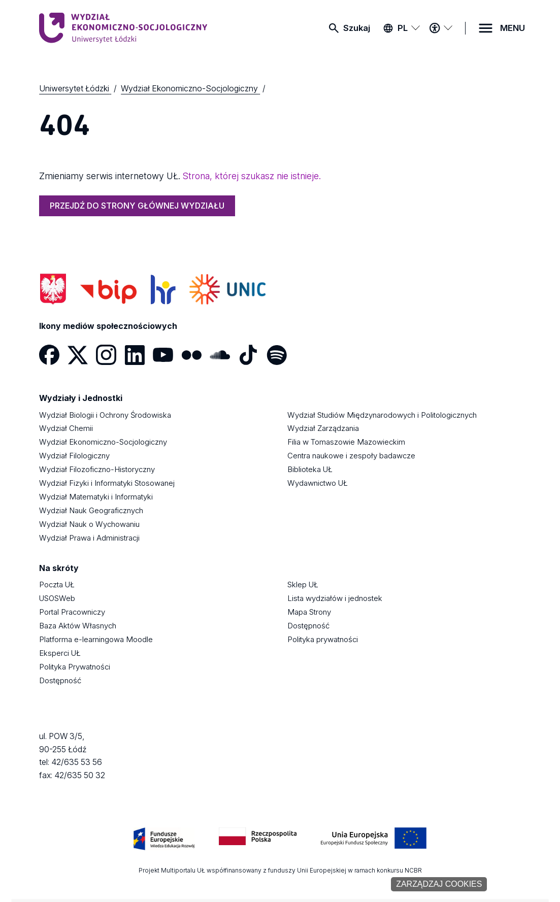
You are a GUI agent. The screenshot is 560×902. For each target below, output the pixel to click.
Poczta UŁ (57, 584)
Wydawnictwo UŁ (317, 483)
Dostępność (60, 680)
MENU (512, 28)
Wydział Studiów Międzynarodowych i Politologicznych (382, 415)
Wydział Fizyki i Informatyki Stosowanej (107, 483)
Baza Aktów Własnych (77, 625)
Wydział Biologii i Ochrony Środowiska (105, 415)
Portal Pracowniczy (72, 612)
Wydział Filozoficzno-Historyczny (97, 469)
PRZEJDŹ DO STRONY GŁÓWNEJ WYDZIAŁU (137, 206)
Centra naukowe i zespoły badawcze (351, 455)
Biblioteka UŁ (310, 469)
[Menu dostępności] (441, 28)
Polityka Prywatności (74, 667)
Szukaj (356, 28)
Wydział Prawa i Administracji (89, 538)
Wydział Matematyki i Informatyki (96, 497)
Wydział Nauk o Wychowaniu (89, 524)
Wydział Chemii (66, 428)
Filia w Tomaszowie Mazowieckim (346, 442)
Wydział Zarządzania (323, 428)
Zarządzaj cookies (439, 884)
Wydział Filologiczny (74, 455)
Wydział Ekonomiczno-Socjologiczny (103, 442)
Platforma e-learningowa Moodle (96, 639)
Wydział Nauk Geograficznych (91, 510)
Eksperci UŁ (60, 653)
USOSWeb (57, 598)
